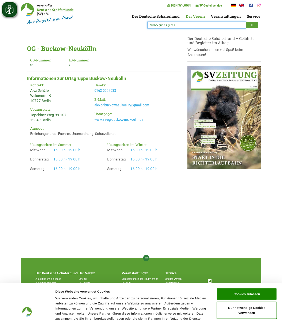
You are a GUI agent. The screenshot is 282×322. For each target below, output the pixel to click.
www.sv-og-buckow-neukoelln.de (118, 119)
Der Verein (195, 16)
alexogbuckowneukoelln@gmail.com (121, 105)
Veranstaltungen (226, 16)
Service (253, 16)
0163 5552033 (105, 90)
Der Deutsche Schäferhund (156, 16)
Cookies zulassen (246, 262)
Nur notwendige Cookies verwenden (246, 278)
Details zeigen (224, 313)
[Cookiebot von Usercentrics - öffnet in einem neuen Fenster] (27, 314)
